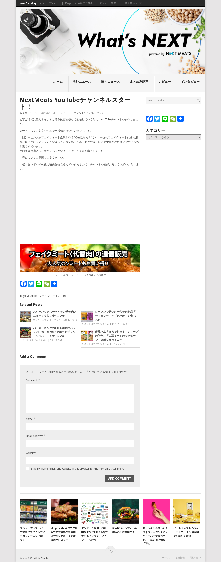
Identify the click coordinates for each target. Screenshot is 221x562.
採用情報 (180, 557)
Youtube (32, 295)
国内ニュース (110, 81)
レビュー (164, 81)
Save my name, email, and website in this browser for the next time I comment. (77, 468)
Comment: (33, 380)
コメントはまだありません (89, 113)
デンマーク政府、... (109, 3)
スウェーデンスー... (49, 3)
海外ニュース (82, 81)
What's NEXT (38, 557)
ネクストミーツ (28, 113)
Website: (31, 453)
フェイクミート (48, 295)
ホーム (58, 81)
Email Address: (35, 436)
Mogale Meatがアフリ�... (79, 3)
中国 (63, 295)
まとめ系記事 (139, 81)
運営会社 (195, 557)
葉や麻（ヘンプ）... (135, 3)
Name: (30, 419)
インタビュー (190, 81)
